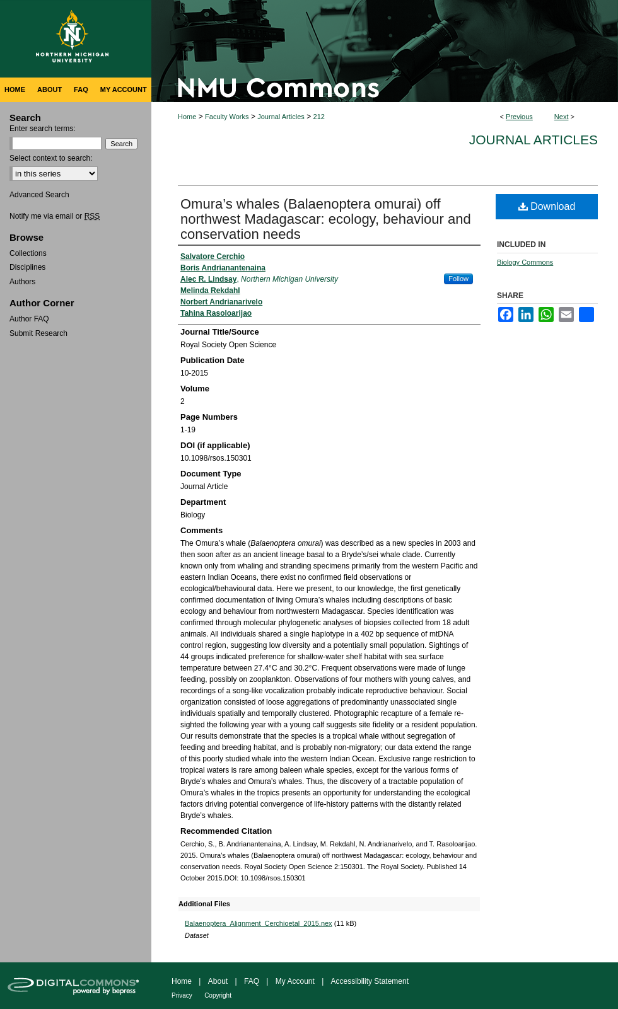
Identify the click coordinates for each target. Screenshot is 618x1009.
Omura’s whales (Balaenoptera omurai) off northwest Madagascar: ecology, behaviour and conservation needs (325, 219)
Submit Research (38, 333)
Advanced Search (39, 194)
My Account (295, 981)
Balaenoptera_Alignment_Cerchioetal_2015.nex (258, 923)
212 (319, 116)
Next (561, 116)
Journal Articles (281, 116)
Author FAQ (29, 318)
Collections (28, 253)
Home (187, 116)
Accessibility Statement (370, 981)
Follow (458, 278)
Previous (519, 116)
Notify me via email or (54, 216)
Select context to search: (50, 158)
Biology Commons (525, 262)
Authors (22, 281)
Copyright (217, 995)
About (218, 981)
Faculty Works (226, 116)
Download (547, 206)
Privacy (182, 995)
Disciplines (27, 267)
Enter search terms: (42, 128)
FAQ (251, 981)
